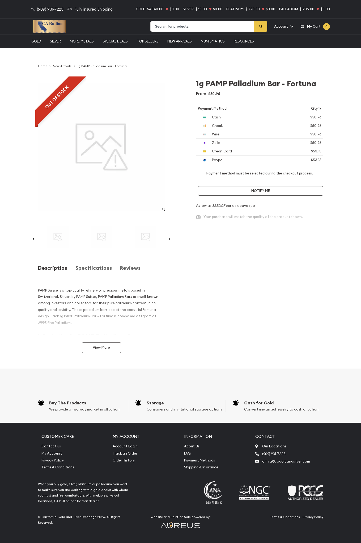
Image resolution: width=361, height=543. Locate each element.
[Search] (260, 26)
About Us (191, 446)
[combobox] (202, 26)
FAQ (187, 453)
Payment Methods (199, 460)
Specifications (93, 268)
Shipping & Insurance (201, 467)
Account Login (125, 446)
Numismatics (213, 41)
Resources (244, 41)
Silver (55, 41)
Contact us (51, 446)
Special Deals (115, 41)
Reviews (130, 268)
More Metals (82, 41)
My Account (51, 453)
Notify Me (260, 191)
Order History (124, 460)
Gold (36, 41)
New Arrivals (179, 41)
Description (52, 268)
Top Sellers (148, 41)
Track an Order (125, 453)
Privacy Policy (52, 460)
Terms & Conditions (57, 467)
